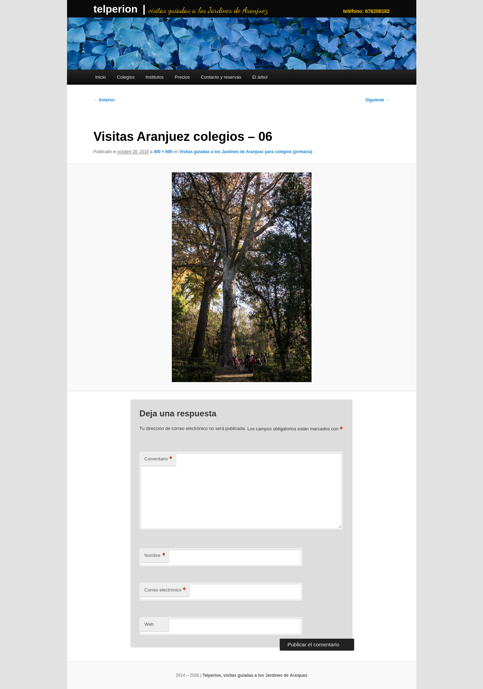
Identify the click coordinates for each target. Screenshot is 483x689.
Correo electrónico (165, 590)
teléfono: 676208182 (366, 11)
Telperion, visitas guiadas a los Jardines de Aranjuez (255, 675)
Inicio (100, 77)
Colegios (126, 77)
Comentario (158, 459)
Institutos (155, 77)
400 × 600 (163, 151)
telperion (116, 9)
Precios (182, 77)
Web (149, 624)
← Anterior (104, 100)
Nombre (154, 556)
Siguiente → (377, 100)
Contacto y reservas (221, 77)
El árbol (260, 77)
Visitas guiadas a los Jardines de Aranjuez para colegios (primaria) (245, 151)
